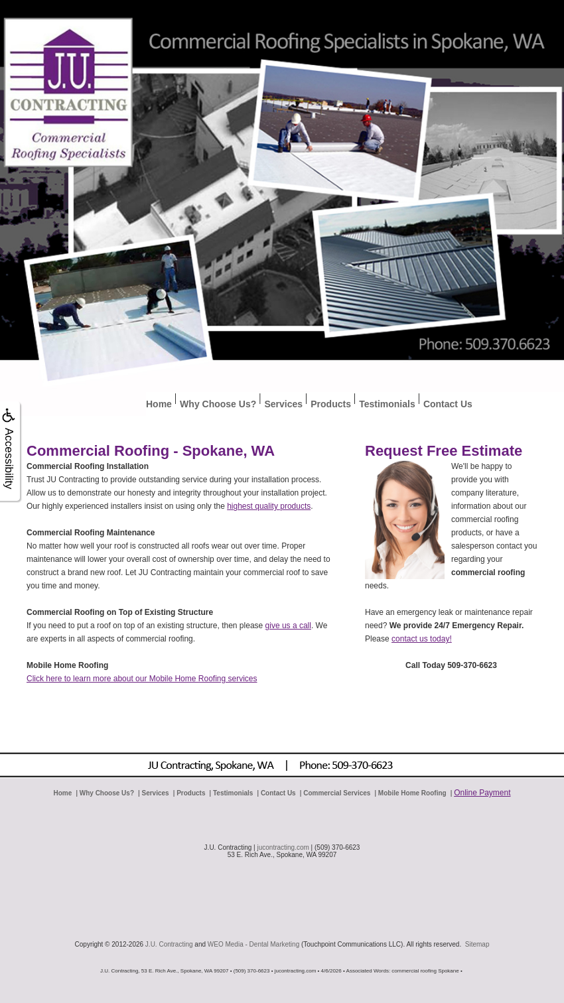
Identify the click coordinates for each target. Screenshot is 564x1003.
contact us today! (421, 638)
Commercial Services (336, 793)
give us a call (288, 625)
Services (283, 404)
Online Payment (482, 792)
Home (159, 404)
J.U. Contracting (169, 944)
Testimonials (387, 404)
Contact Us (447, 404)
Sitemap (477, 944)
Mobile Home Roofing (412, 793)
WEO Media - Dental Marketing (253, 944)
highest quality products (269, 506)
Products (331, 404)
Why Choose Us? (218, 404)
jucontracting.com (283, 847)
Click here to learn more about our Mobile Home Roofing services (142, 678)
